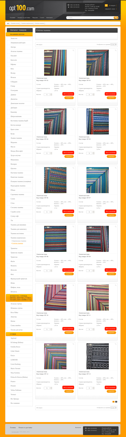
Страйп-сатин (15, 212)
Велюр (13, 73)
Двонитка (14, 99)
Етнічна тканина (39, 23)
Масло (13, 147)
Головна (12, 17)
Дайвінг (13, 95)
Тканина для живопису (19, 229)
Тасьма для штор (16, 330)
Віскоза (13, 77)
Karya (13, 355)
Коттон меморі (16, 125)
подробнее (69, 97)
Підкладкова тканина (18, 186)
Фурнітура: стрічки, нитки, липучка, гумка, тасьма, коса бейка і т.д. (21, 298)
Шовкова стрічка (16, 308)
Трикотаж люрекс (17, 253)
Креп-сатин (15, 129)
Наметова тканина (17, 177)
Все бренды (15, 399)
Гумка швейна (16, 325)
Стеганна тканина (17, 207)
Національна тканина (19, 241)
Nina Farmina (15, 373)
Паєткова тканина (17, 173)
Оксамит (14, 56)
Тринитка (14, 248)
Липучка (14, 317)
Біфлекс (13, 64)
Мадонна (14, 142)
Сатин (13, 199)
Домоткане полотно (17, 103)
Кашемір (14, 112)
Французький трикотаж (19, 279)
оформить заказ (110, 9)
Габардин (14, 82)
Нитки (13, 321)
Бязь (12, 69)
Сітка (12, 203)
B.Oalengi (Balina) (17, 342)
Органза (13, 168)
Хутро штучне (16, 155)
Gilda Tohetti (15, 351)
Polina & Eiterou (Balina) (19, 377)
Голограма (14, 90)
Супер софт (15, 216)
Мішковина (15, 160)
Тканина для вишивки (18, 225)
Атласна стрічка (16, 304)
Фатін (13, 261)
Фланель (14, 266)
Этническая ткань (41, 78)
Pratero (13, 381)
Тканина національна (27, 23)
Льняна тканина (16, 138)
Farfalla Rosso (15, 347)
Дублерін (14, 108)
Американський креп (18, 43)
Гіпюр (13, 86)
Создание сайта (15, 431)
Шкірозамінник (16, 116)
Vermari (13, 394)
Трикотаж (14, 257)
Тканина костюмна (17, 233)
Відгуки (35, 17)
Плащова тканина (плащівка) (21, 181)
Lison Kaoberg (15, 364)
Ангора (13, 47)
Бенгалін (14, 60)
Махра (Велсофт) (17, 151)
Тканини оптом (15, 23)
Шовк (13, 283)
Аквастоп (14, 38)
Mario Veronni (15, 368)
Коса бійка (14, 312)
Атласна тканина (16, 51)
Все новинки (15, 403)
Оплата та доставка (24, 17)
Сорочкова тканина (17, 194)
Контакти (49, 17)
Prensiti (13, 386)
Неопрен (14, 164)
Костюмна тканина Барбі (19, 121)
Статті (42, 17)
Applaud (13, 338)
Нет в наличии (68, 94)
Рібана (13, 190)
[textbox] (47, 94)
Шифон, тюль (15, 287)
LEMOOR (14, 360)
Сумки (13, 334)
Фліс (12, 274)
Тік (12, 220)
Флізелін (14, 270)
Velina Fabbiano (16, 390)
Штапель (14, 292)
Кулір (13, 134)
